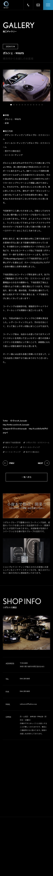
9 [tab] (33, 104)
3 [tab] (16, 104)
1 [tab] (11, 104)
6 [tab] (25, 104)
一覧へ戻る (27, 477)
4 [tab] (19, 104)
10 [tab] (36, 104)
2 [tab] (14, 104)
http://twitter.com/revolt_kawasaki (16, 424)
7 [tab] (28, 104)
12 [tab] (42, 104)
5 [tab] (22, 104)
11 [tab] (39, 104)
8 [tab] (31, 104)
